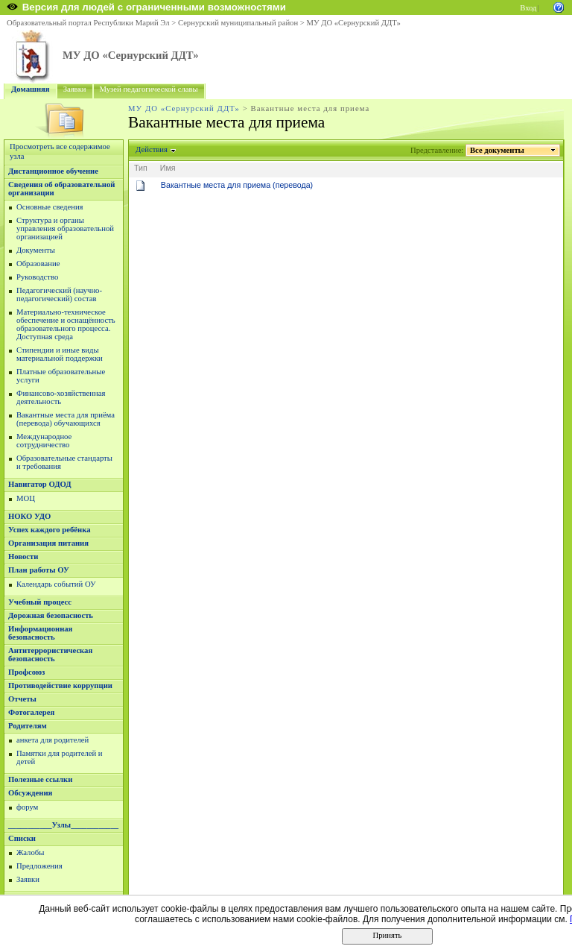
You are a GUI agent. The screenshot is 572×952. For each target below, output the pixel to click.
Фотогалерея (31, 712)
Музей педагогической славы (149, 89)
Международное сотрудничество (44, 440)
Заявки (74, 89)
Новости (23, 556)
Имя (168, 167)
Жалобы (30, 852)
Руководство (37, 277)
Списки (22, 838)
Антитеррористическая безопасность (50, 654)
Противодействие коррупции (60, 685)
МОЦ (25, 498)
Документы (35, 250)
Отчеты (22, 699)
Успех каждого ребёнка (49, 530)
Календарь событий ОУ (56, 584)
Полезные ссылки (40, 779)
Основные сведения (49, 207)
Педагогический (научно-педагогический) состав (59, 294)
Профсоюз (26, 672)
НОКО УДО (29, 516)
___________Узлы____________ (63, 825)
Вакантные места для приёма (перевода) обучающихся (65, 419)
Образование (38, 263)
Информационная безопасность (40, 633)
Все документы (497, 150)
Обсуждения (30, 793)
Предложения (39, 866)
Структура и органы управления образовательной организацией (65, 228)
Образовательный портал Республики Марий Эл (88, 23)
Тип (140, 167)
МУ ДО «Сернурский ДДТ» (353, 23)
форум (27, 807)
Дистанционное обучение (53, 171)
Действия (152, 149)
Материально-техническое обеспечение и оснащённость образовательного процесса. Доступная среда (65, 324)
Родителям (27, 726)
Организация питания (48, 543)
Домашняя (30, 89)
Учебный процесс (40, 602)
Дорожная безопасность (50, 615)
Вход (528, 8)
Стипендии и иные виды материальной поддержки (59, 354)
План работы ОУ (38, 570)
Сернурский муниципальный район (238, 23)
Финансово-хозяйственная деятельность (60, 397)
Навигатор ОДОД (40, 484)
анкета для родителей (52, 740)
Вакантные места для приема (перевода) (237, 184)
